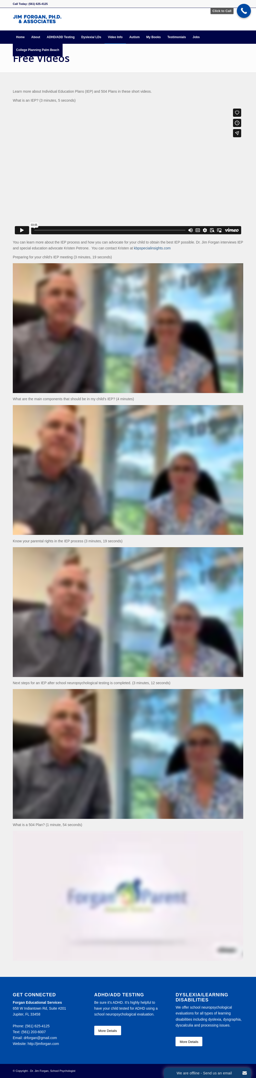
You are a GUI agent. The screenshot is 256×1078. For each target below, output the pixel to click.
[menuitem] (20, 37)
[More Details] (107, 1030)
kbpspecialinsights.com (152, 248)
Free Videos (41, 58)
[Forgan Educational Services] (37, 19)
